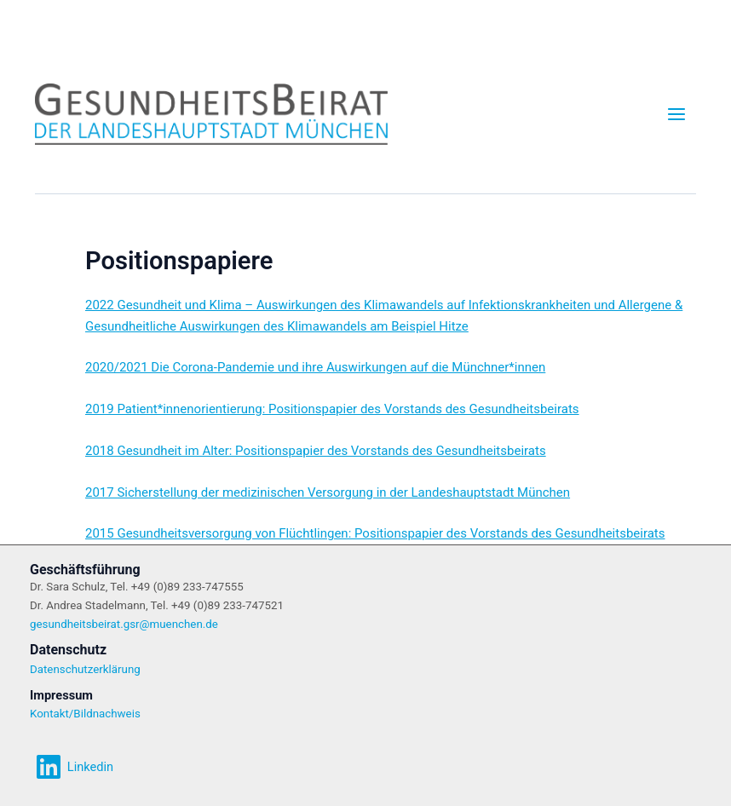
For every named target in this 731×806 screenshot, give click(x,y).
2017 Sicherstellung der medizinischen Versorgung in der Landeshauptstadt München (327, 492)
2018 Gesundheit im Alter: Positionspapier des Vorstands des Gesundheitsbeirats (315, 450)
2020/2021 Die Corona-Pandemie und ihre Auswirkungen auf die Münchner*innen (315, 367)
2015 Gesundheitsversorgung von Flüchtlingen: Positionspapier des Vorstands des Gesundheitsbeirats (375, 533)
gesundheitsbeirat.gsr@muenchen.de (124, 624)
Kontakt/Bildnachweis (85, 713)
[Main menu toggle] (676, 114)
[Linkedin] (74, 766)
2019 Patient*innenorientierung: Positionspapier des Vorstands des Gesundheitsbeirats (332, 409)
